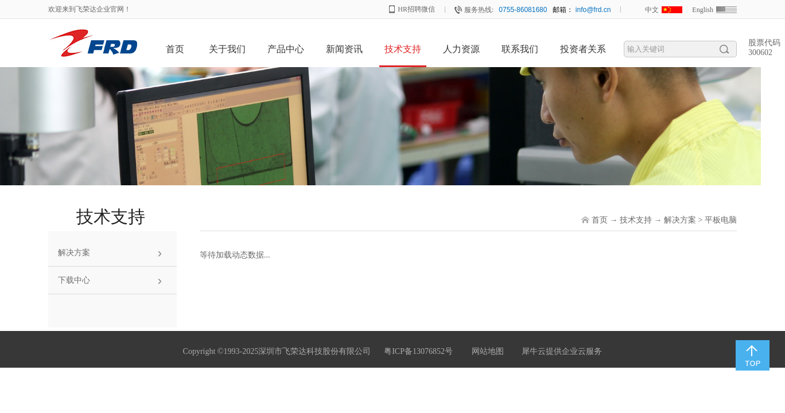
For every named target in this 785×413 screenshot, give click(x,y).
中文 (652, 10)
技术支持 (636, 220)
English (702, 10)
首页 (175, 49)
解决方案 (680, 220)
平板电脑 (721, 220)
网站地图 (486, 351)
